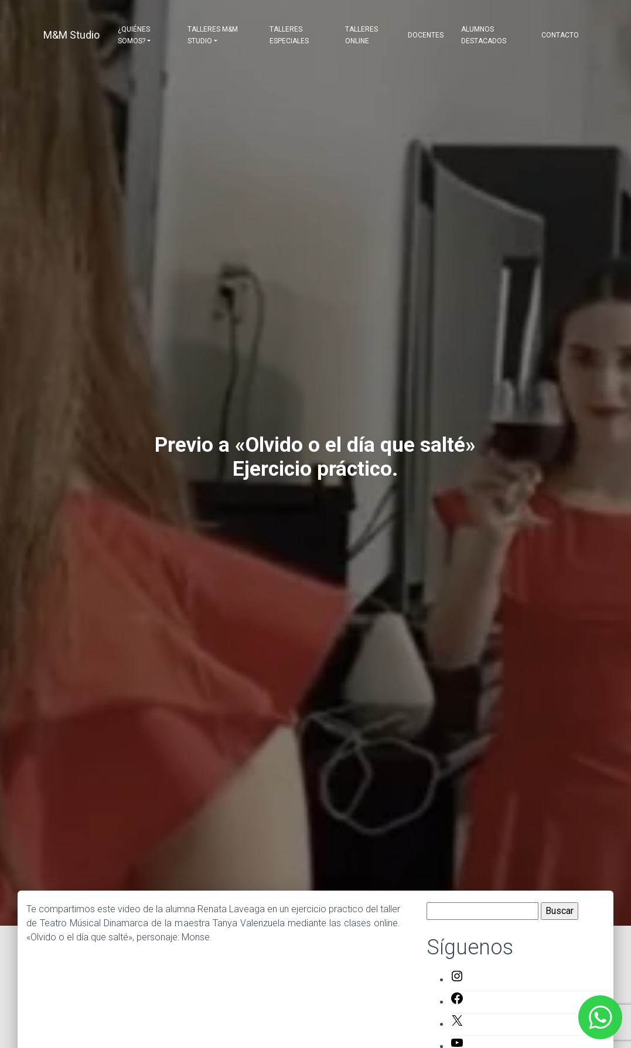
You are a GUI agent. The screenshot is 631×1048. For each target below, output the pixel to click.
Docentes (426, 35)
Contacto (560, 35)
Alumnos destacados (483, 35)
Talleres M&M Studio (212, 35)
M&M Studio (71, 35)
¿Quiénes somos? (134, 35)
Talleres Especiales (289, 35)
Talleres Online (361, 35)
